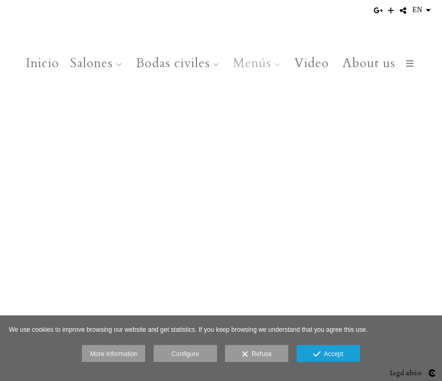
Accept (328, 354)
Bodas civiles (173, 63)
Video (311, 63)
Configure (185, 354)
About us (369, 63)
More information (113, 354)
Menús (252, 63)
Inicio (42, 63)
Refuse (257, 354)
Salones (91, 63)
